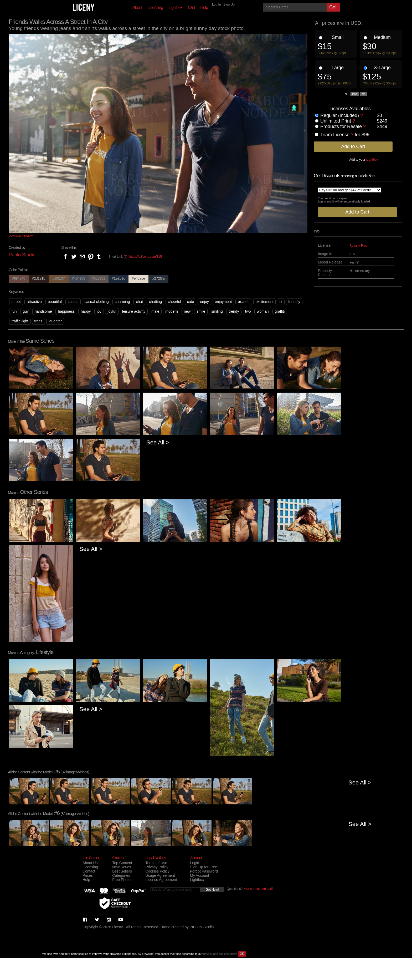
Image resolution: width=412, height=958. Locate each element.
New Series (121, 867)
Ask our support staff (258, 889)
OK (242, 953)
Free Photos (122, 880)
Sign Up (229, 4)
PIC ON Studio (202, 927)
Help (204, 7)
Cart (191, 7)
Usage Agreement (160, 875)
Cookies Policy (157, 871)
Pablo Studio (22, 254)
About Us (90, 863)
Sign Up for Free (203, 867)
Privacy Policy (156, 867)
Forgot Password (204, 871)
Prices (88, 875)
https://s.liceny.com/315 (145, 256)
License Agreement (161, 880)
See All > (157, 442)
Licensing (155, 7)
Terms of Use (156, 863)
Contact (89, 871)
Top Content (122, 863)
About (137, 7)
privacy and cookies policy (220, 953)
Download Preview (21, 235)
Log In (216, 4)
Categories (121, 875)
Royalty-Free (358, 245)
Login (194, 863)
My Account (199, 875)
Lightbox (175, 7)
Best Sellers (122, 871)
